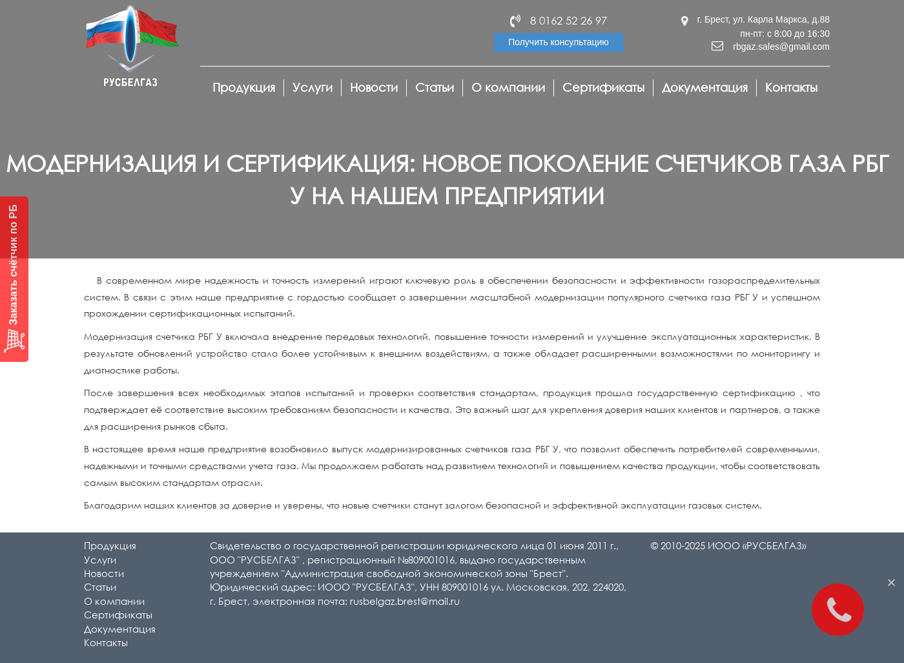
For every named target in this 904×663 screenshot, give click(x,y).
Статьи (434, 87)
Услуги (313, 87)
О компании (508, 87)
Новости (374, 87)
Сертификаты (603, 87)
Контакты (791, 87)
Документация (705, 87)
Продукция (243, 87)
